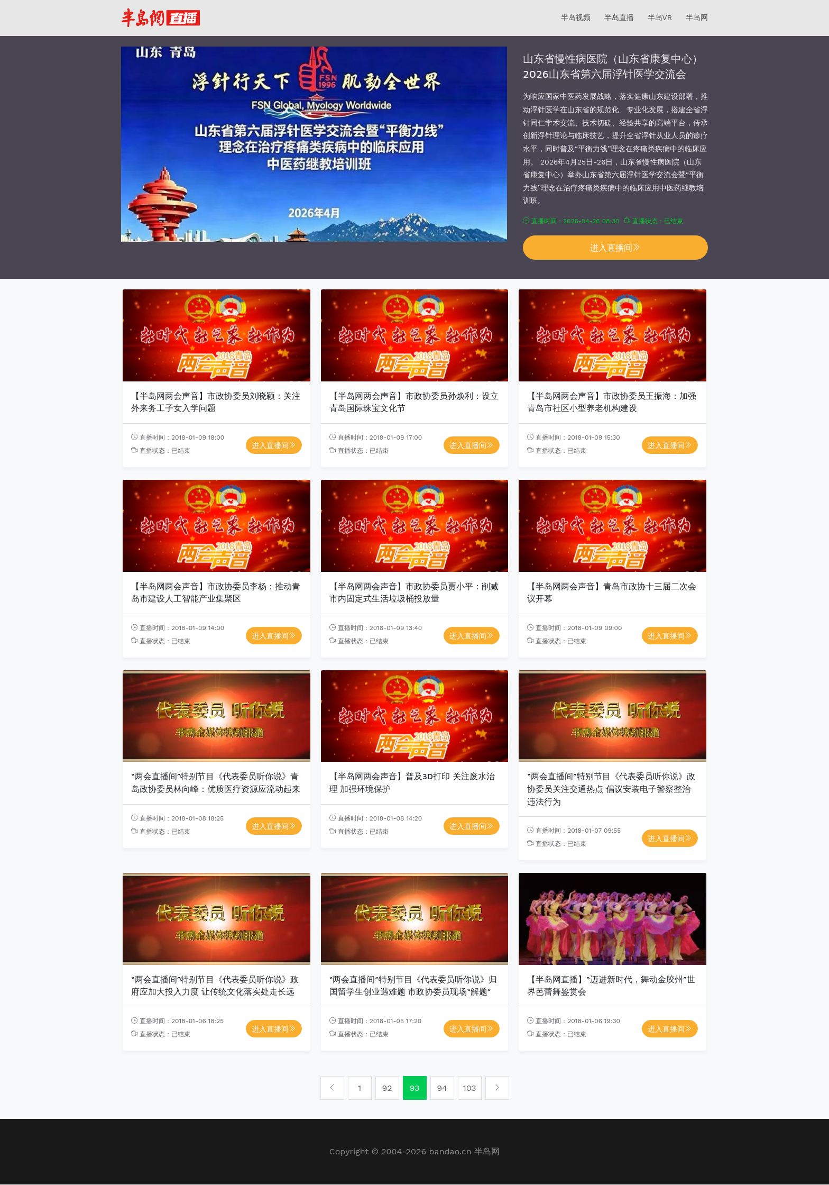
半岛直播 (619, 17)
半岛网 (697, 17)
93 (415, 1088)
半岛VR (660, 17)
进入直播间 (615, 247)
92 (387, 1088)
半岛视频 (576, 17)
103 (469, 1088)
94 (442, 1088)
